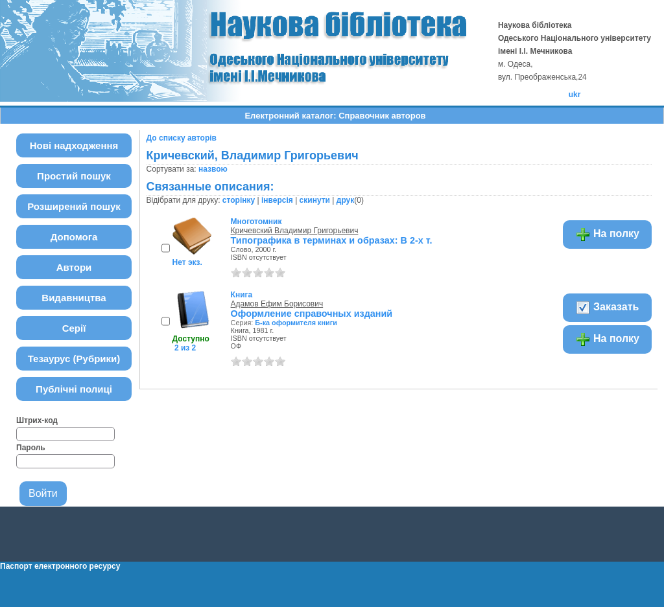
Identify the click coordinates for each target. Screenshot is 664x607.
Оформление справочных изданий (312, 313)
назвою (213, 169)
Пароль (30, 447)
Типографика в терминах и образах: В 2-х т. (332, 240)
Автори (74, 267)
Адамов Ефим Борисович (277, 303)
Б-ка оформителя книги (296, 322)
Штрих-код (37, 420)
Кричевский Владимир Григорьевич (295, 230)
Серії (74, 328)
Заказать (607, 307)
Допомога (74, 236)
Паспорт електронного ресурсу (60, 566)
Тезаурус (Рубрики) (74, 358)
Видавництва (74, 297)
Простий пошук (74, 175)
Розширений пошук (74, 206)
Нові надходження (74, 145)
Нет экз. (187, 262)
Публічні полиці (74, 389)
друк (345, 200)
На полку (607, 234)
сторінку (238, 200)
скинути (315, 200)
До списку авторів (182, 138)
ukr (575, 94)
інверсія (277, 200)
